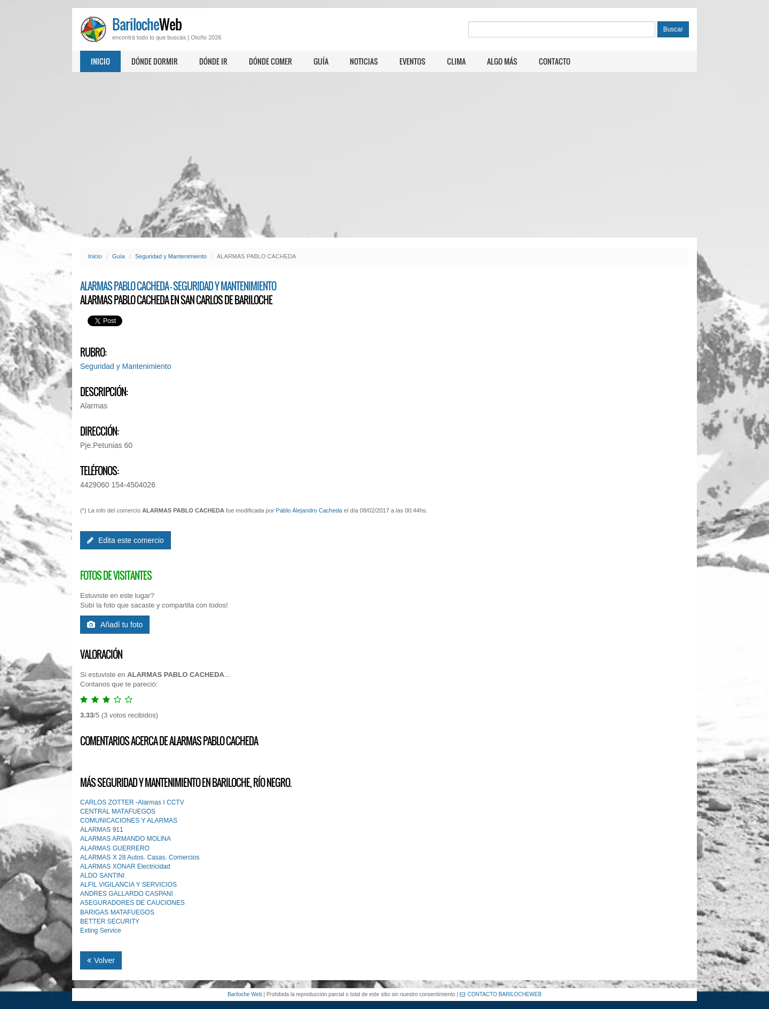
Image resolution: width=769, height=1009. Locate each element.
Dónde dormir (154, 61)
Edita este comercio (125, 540)
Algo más (502, 61)
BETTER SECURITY (109, 921)
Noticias (364, 61)
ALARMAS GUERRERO (115, 848)
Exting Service (100, 930)
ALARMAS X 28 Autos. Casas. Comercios (139, 857)
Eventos (412, 61)
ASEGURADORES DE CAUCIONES (132, 902)
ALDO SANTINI (102, 875)
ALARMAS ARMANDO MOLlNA (125, 838)
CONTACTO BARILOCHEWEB (501, 994)
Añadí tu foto (115, 624)
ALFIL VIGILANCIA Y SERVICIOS (128, 884)
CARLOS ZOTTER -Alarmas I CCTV (132, 802)
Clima (456, 61)
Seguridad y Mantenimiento (171, 256)
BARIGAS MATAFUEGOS (117, 912)
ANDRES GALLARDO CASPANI (126, 893)
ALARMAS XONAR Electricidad (125, 866)
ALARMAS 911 (101, 829)
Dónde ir (213, 61)
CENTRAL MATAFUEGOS (117, 811)
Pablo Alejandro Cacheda (309, 510)
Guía (320, 61)
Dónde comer (270, 61)
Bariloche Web (244, 994)
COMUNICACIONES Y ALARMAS (128, 820)
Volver (101, 960)
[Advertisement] (384, 155)
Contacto (554, 61)
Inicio (100, 61)
